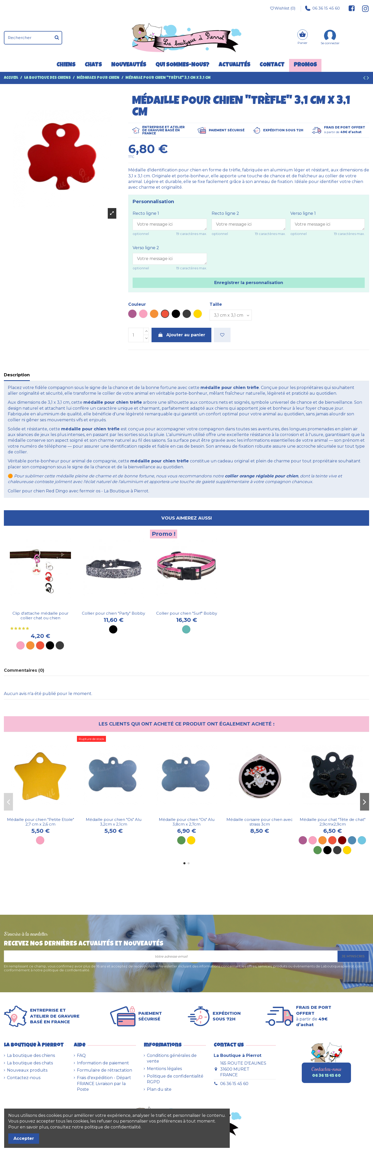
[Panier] (302, 37)
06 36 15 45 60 (322, 8)
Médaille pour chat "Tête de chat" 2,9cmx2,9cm (332, 822)
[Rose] (20, 645)
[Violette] (303, 840)
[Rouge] (40, 645)
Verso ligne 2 (146, 247)
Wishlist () (282, 8)
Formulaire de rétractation (104, 1070)
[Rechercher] (57, 37)
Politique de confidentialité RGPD (175, 1079)
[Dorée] (191, 840)
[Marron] (342, 840)
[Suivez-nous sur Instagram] (363, 8)
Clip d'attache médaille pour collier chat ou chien (40, 615)
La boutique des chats (30, 1063)
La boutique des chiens (31, 1055)
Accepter (23, 1138)
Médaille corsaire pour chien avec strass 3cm (259, 822)
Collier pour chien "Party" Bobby (113, 613)
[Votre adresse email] (171, 956)
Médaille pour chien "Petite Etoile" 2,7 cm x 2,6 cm (40, 822)
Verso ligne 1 (303, 213)
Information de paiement (103, 1063)
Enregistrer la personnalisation (248, 282)
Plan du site (159, 1089)
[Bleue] (352, 840)
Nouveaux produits (27, 1070)
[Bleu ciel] (362, 840)
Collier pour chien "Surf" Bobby (186, 613)
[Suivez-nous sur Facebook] (351, 8)
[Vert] (181, 840)
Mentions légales (164, 1068)
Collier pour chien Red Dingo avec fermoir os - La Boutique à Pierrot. (78, 491)
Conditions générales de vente (172, 1058)
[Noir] (50, 645)
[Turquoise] (186, 629)
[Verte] (317, 850)
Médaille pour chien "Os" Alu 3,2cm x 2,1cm (113, 822)
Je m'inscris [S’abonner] (353, 956)
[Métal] (60, 645)
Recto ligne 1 (146, 213)
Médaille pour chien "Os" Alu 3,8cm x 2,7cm (186, 822)
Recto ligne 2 (225, 213)
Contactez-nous (23, 1077)
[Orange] (30, 645)
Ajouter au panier (181, 334)
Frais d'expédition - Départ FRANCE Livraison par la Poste (104, 1083)
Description (17, 374)
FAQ (81, 1055)
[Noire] (327, 850)
